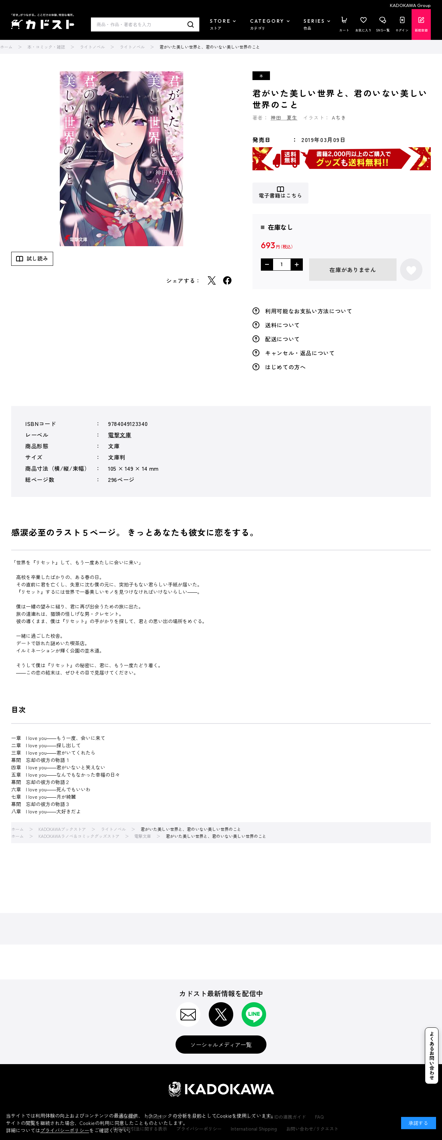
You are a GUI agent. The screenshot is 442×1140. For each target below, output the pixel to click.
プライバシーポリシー (64, 1130)
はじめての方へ (285, 367)
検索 (190, 24)
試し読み (37, 258)
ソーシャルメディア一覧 (221, 1044)
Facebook (227, 280)
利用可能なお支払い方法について (308, 311)
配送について (282, 339)
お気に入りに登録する (411, 269)
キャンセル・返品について (300, 353)
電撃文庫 (119, 434)
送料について (282, 325)
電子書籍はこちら (280, 195)
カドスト (42, 21)
